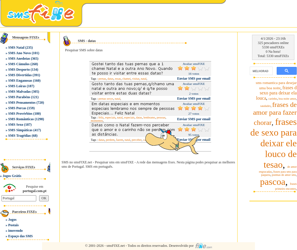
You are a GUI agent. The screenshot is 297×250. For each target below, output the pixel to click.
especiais (110, 117)
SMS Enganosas (20, 81)
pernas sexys (106, 98)
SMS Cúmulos (19, 64)
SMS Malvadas (19, 92)
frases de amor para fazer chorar (275, 113)
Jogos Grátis (12, 176)
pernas (102, 78)
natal (143, 78)
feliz (101, 117)
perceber (137, 139)
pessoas (161, 117)
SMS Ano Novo (19, 53)
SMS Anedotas (19, 58)
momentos (97, 120)
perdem (110, 139)
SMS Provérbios (20, 114)
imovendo (15, 231)
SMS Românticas (21, 119)
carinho (273, 98)
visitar (136, 78)
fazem (119, 139)
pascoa (272, 181)
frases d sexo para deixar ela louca (276, 93)
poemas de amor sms (284, 174)
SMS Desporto (19, 69)
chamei (126, 78)
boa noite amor (287, 98)
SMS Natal (16, 47)
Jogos (12, 220)
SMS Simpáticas (20, 130)
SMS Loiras (17, 86)
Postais (13, 225)
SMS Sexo (15, 125)
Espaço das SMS (20, 236)
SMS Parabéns (19, 97)
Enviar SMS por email (194, 78)
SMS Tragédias (19, 136)
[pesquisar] (261, 71)
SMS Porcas (17, 108)
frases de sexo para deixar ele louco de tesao (273, 143)
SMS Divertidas (20, 75)
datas (111, 78)
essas (118, 78)
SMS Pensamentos (21, 103)
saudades (265, 105)
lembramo (149, 117)
